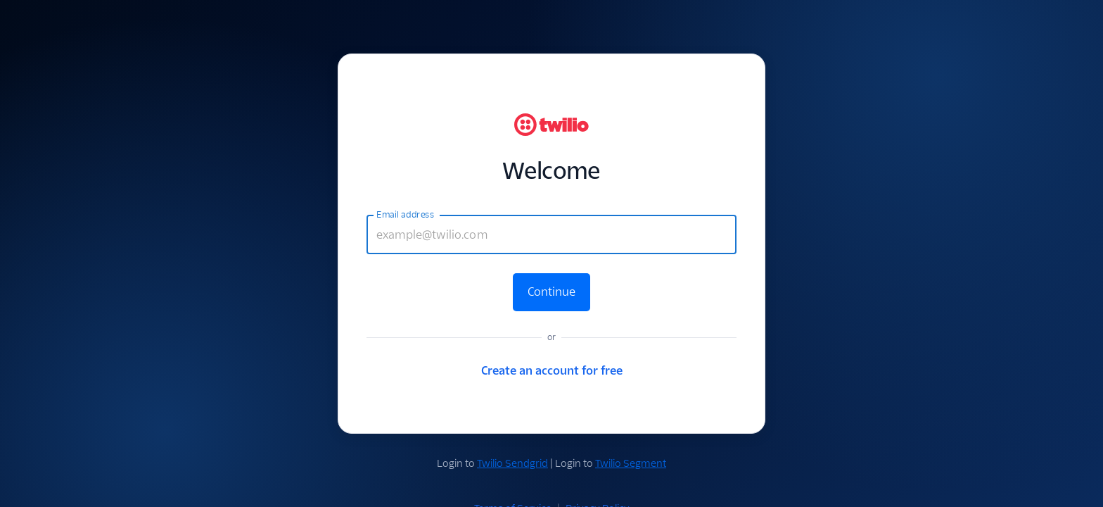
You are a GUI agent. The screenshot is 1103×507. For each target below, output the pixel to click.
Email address (405, 214)
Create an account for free (552, 370)
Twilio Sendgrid (512, 463)
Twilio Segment (630, 463)
